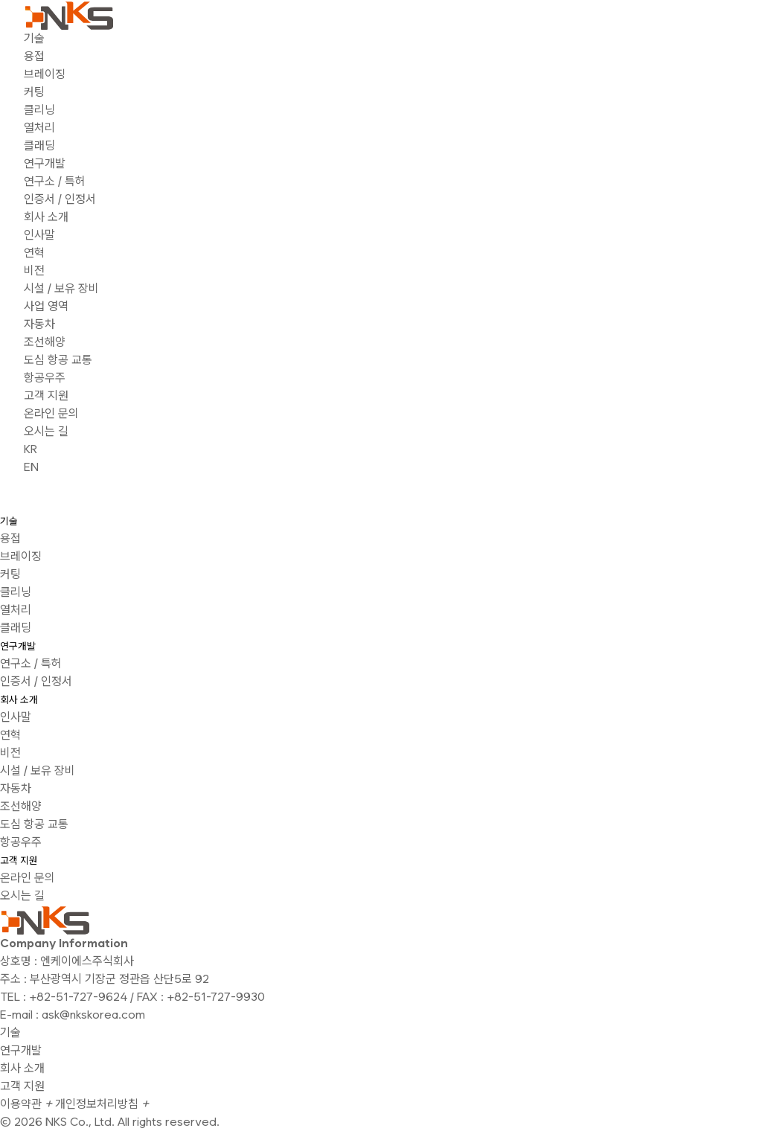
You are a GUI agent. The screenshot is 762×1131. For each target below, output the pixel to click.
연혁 (34, 253)
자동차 (39, 324)
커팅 (34, 92)
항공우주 (44, 378)
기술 (34, 38)
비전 (34, 270)
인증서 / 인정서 (60, 199)
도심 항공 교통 (58, 360)
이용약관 (26, 1104)
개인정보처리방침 (102, 1104)
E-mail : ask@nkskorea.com (72, 1014)
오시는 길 (46, 431)
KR (30, 449)
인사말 (39, 235)
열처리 (39, 128)
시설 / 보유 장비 (61, 288)
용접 (34, 56)
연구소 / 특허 (55, 181)
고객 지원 (46, 395)
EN (31, 467)
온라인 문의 (51, 413)
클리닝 (39, 110)
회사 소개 (46, 217)
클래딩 (39, 145)
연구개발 (44, 163)
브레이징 (44, 74)
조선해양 (44, 342)
